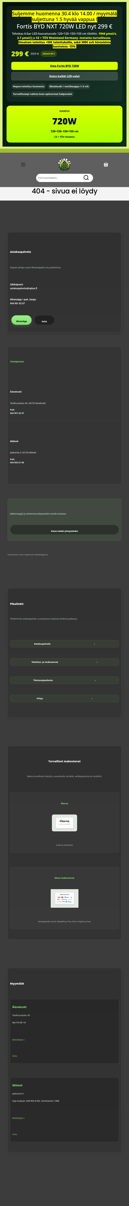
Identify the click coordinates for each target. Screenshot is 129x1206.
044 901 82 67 (17, 303)
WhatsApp (21, 321)
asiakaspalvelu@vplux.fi (23, 288)
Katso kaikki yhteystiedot (64, 531)
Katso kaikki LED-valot (64, 76)
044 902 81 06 (17, 462)
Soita (44, 321)
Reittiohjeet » (18, 1039)
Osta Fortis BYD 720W (64, 66)
